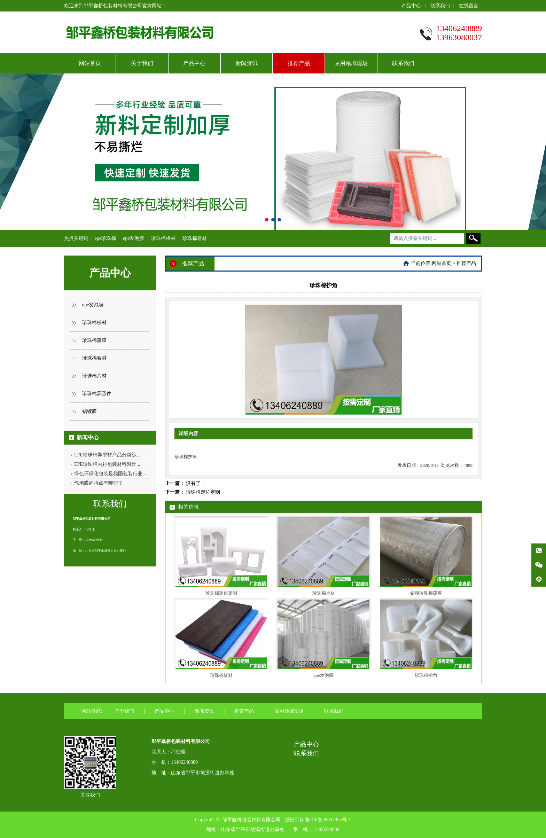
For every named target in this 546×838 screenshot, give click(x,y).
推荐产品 (299, 63)
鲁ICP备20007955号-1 (328, 819)
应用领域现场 (351, 63)
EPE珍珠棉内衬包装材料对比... (107, 464)
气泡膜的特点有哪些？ (98, 483)
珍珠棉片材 (94, 375)
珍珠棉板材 (163, 238)
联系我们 (440, 5)
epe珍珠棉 (105, 238)
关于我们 (142, 63)
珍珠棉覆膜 (94, 340)
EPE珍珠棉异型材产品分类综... (107, 454)
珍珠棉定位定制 (203, 492)
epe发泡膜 (133, 238)
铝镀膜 (89, 411)
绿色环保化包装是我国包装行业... (110, 473)
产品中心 (411, 5)
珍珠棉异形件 (96, 393)
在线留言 (468, 5)
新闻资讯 (246, 63)
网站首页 (90, 63)
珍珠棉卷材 (194, 238)
